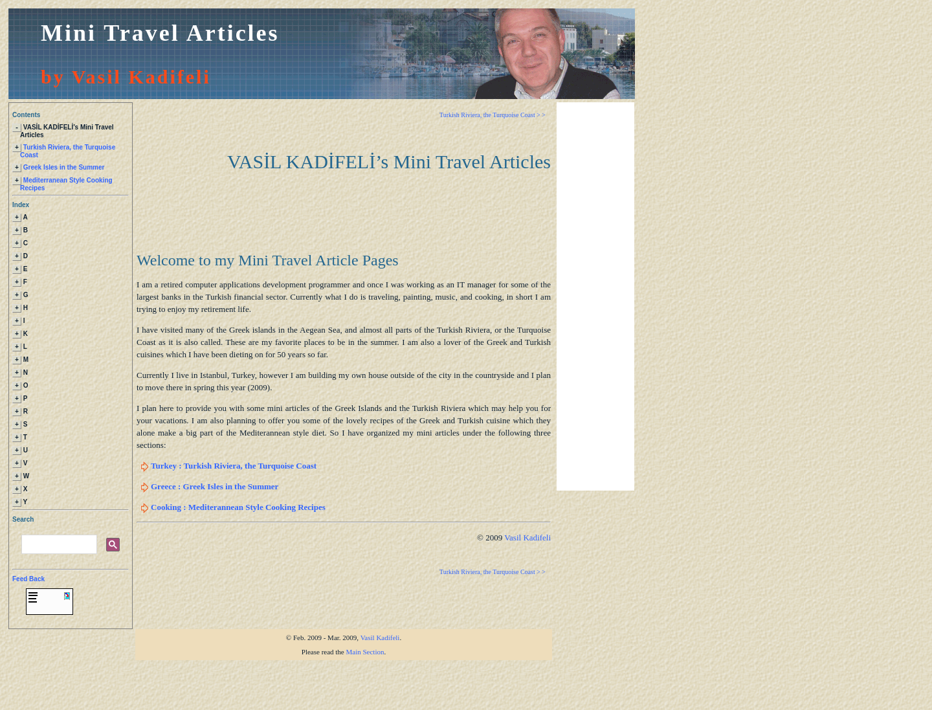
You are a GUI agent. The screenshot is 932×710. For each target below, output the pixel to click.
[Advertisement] (595, 296)
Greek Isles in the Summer (64, 171)
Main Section (365, 687)
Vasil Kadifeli (527, 537)
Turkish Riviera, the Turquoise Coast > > (492, 114)
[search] (58, 580)
